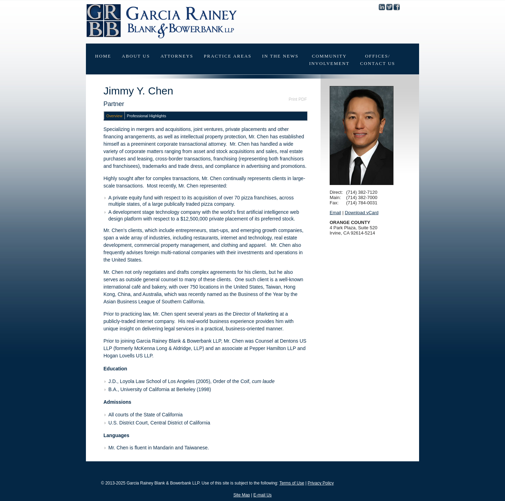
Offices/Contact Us (377, 59)
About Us (136, 56)
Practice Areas (227, 56)
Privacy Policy (321, 483)
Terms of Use (292, 483)
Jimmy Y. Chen (138, 91)
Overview (114, 116)
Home (103, 56)
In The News (280, 56)
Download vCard (361, 212)
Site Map (241, 495)
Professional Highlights (146, 116)
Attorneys (177, 56)
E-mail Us (263, 495)
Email (335, 212)
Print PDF (298, 99)
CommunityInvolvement (329, 59)
